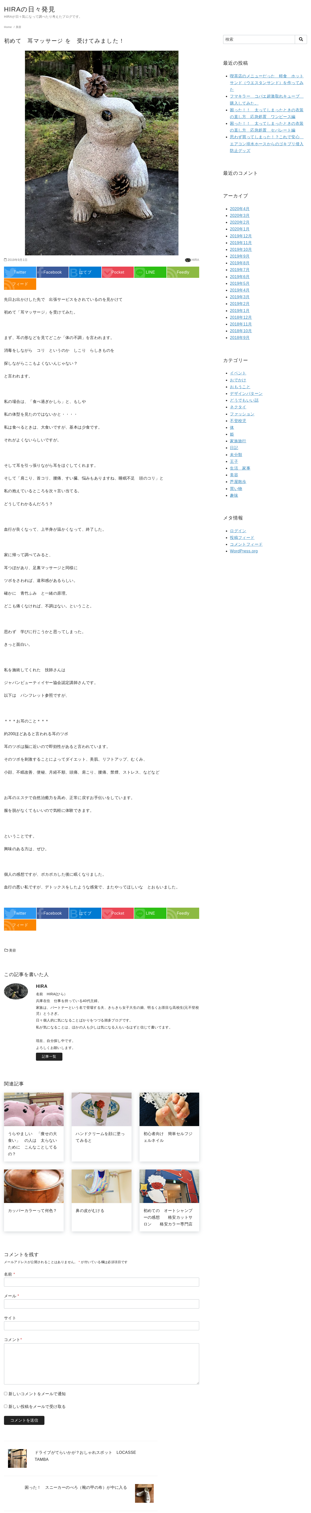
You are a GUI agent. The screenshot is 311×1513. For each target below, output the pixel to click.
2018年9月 (240, 338)
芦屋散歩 (238, 482)
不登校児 (238, 421)
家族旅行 (238, 441)
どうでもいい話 (244, 400)
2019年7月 (240, 270)
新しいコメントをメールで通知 (37, 1394)
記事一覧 (49, 1056)
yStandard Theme (131, 1506)
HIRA (195, 260)
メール (11, 1296)
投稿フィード (242, 537)
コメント (13, 1340)
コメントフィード (246, 544)
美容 (10, 950)
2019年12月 (241, 236)
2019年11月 (241, 243)
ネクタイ (238, 407)
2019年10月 (241, 249)
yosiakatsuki (153, 1506)
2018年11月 (241, 324)
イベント (238, 373)
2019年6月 (240, 277)
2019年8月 (240, 263)
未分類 (236, 455)
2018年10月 (241, 331)
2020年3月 (240, 215)
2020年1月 (240, 229)
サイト (10, 1318)
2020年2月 (240, 222)
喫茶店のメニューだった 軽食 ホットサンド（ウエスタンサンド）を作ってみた (267, 83)
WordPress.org (244, 551)
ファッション (242, 414)
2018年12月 (241, 317)
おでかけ (238, 380)
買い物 (236, 489)
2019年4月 (240, 290)
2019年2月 (240, 304)
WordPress (184, 1506)
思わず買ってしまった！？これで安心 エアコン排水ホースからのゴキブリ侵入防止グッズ (267, 144)
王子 (234, 461)
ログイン (238, 531)
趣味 (234, 495)
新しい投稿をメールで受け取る (37, 1406)
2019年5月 (240, 283)
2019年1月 (240, 311)
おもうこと (240, 387)
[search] (301, 39)
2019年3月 (240, 297)
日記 (234, 448)
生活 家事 (240, 468)
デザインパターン (246, 393)
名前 (9, 1274)
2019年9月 (240, 256)
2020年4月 (240, 209)
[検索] (265, 39)
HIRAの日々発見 (32, 9)
